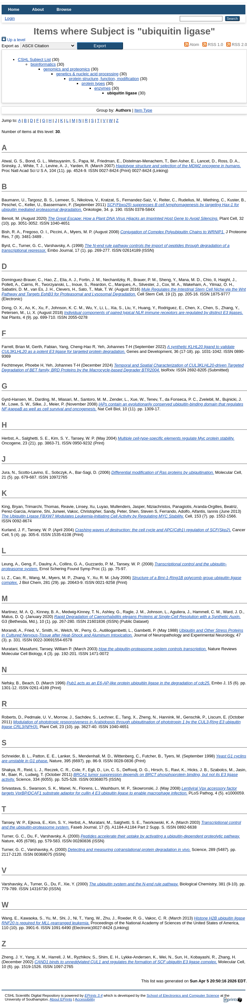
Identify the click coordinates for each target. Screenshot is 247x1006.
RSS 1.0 (211, 44)
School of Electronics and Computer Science (183, 995)
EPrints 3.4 (93, 995)
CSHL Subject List (34, 59)
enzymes (102, 88)
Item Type (143, 110)
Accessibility (85, 999)
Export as (10, 45)
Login (10, 18)
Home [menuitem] (13, 9)
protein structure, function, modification (104, 78)
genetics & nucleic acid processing (87, 73)
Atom (190, 44)
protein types (93, 83)
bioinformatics (43, 64)
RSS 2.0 (235, 44)
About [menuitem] (38, 9)
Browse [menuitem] (64, 9)
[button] (100, 45)
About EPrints (61, 999)
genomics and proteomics (66, 69)
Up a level (13, 39)
